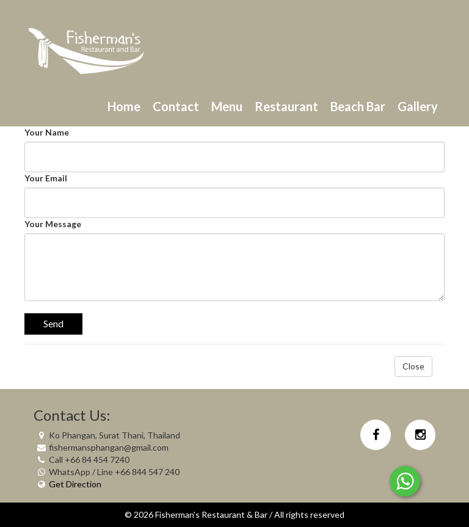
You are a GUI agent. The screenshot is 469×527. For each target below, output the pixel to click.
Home (123, 106)
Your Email (45, 178)
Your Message (52, 224)
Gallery (418, 106)
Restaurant (286, 106)
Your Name (46, 132)
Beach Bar (357, 106)
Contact (176, 106)
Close (413, 366)
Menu (226, 106)
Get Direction (75, 484)
